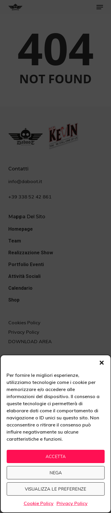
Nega (55, 473)
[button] (101, 363)
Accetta (56, 457)
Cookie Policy (39, 503)
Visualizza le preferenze (55, 489)
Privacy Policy (72, 503)
